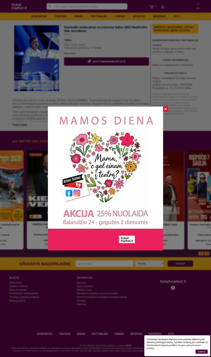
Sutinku (201, 351)
